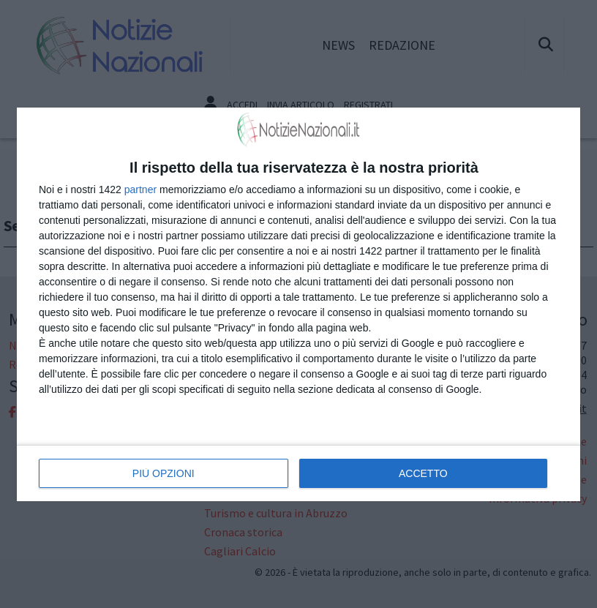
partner (140, 189)
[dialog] (298, 304)
